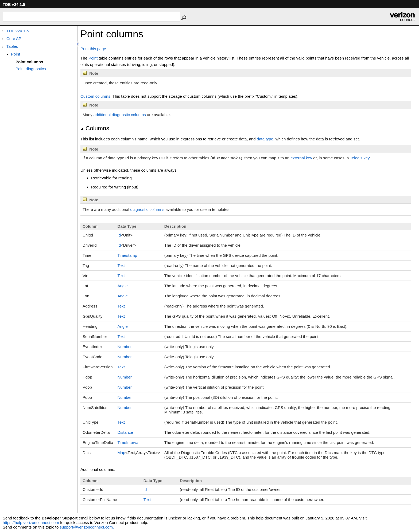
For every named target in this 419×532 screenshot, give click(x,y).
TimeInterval (128, 442)
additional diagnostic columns (120, 114)
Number (125, 346)
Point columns (29, 62)
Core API (14, 38)
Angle (123, 285)
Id (119, 235)
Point (15, 54)
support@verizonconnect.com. (87, 527)
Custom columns (95, 96)
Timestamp (127, 255)
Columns (94, 128)
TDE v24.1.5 (17, 31)
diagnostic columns (147, 209)
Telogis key (360, 158)
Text (121, 265)
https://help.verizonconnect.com (31, 522)
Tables (12, 46)
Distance (125, 432)
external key (301, 158)
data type (265, 139)
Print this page (93, 48)
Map (121, 452)
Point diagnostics (30, 68)
